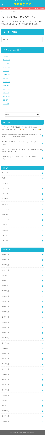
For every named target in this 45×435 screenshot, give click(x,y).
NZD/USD (6, 96)
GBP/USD (6, 89)
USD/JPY (6, 104)
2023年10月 (6, 411)
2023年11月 (6, 405)
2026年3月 (5, 260)
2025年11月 (6, 280)
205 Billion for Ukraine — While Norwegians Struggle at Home (20, 143)
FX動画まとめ (23, 4)
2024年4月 (5, 379)
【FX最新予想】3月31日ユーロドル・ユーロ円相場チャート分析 (21, 158)
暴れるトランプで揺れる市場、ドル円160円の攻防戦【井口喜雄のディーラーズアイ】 (22, 150)
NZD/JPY (6, 93)
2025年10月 (6, 286)
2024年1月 (5, 395)
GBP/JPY (6, 85)
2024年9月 (5, 353)
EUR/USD (6, 82)
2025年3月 (5, 322)
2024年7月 (5, 364)
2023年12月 (6, 400)
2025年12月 (6, 275)
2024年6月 (5, 369)
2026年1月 (5, 270)
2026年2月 (5, 265)
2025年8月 (5, 296)
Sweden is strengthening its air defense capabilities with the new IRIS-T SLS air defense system (21, 135)
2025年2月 (5, 327)
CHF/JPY (6, 71)
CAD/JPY (6, 63)
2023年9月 (5, 416)
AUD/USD (6, 60)
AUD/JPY (6, 56)
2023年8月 (5, 421)
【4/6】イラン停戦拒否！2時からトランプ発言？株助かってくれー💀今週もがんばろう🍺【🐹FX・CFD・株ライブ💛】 (22, 128)
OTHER (5, 100)
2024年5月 (5, 374)
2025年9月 (5, 291)
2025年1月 (5, 332)
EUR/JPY (6, 78)
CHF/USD (6, 74)
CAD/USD (6, 67)
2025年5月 (5, 312)
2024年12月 (6, 338)
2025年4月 (5, 317)
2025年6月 (5, 306)
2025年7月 (5, 301)
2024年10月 (6, 348)
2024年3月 (5, 385)
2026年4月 (5, 254)
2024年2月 (5, 390)
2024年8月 (5, 358)
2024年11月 (6, 343)
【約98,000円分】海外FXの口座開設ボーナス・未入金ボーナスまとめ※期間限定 (23, 8)
